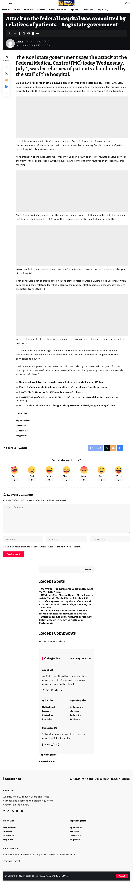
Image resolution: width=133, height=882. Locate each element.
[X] (47, 694)
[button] (122, 876)
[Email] (28, 33)
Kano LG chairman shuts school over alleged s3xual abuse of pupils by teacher (64, 387)
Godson (20, 41)
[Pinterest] (56, 694)
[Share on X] (24, 33)
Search (87, 573)
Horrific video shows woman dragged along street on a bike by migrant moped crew (67, 405)
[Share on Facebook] (19, 33)
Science (126, 783)
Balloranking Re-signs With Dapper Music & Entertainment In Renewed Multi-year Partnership (65, 624)
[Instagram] (52, 694)
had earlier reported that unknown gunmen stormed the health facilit (63, 82)
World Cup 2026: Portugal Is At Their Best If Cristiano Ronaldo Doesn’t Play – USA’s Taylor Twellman (65, 608)
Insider (115, 783)
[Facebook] (43, 694)
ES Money (74, 662)
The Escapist (102, 783)
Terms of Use (63, 876)
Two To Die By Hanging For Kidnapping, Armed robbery (51, 392)
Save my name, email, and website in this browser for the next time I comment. (44, 550)
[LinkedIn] (61, 694)
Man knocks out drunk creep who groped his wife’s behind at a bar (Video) (61, 382)
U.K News (87, 662)
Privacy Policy (45, 876)
